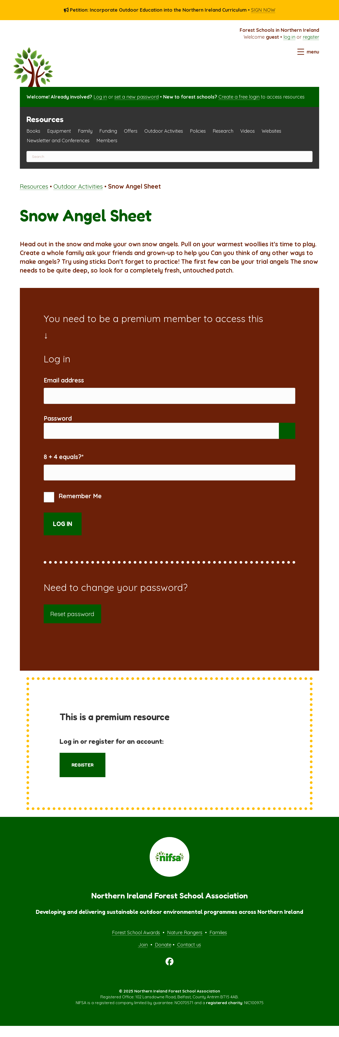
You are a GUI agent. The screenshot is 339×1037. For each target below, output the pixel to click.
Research (223, 131)
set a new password (136, 97)
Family (85, 131)
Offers (130, 131)
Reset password (72, 625)
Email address (64, 380)
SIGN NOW (263, 10)
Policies (198, 131)
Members (106, 140)
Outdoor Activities (163, 131)
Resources (34, 186)
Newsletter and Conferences (58, 140)
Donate (163, 956)
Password (58, 422)
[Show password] (287, 436)
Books (33, 131)
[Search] (169, 156)
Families (218, 944)
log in (289, 37)
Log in (100, 97)
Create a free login (239, 97)
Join (143, 956)
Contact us (189, 956)
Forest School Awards (136, 944)
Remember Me (73, 508)
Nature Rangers (184, 944)
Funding (108, 131)
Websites (271, 131)
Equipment (59, 131)
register (311, 37)
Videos (247, 131)
